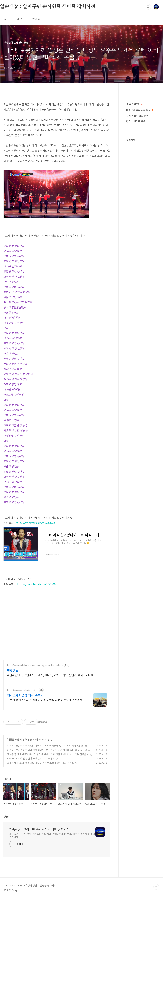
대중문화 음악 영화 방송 (20, 835)
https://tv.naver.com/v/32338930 (36, 523)
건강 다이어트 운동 (135, 121)
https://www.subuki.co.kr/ (22, 785)
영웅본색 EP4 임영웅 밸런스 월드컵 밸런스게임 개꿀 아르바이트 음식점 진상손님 (48, 850)
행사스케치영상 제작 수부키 (25, 791)
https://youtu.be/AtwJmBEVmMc (36, 632)
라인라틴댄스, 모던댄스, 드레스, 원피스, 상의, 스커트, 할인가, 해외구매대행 (50, 771)
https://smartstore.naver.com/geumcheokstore (35, 760)
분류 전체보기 (134, 104)
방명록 (36, 19)
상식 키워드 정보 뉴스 (137, 115)
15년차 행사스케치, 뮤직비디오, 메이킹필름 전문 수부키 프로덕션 (44, 795)
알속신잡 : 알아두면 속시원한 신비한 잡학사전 (47, 6)
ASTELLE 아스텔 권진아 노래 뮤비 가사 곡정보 (31, 854)
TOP (156, 982)
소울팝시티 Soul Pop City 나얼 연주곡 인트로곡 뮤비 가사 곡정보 (40, 858)
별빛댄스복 (14, 766)
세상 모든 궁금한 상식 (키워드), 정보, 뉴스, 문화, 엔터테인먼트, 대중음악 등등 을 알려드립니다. (52, 931)
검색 (148, 6)
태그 (19, 19)
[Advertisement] (56, 600)
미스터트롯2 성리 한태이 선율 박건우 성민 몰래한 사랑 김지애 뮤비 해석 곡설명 (47, 845)
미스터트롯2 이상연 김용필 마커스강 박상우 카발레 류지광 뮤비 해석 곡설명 (45, 841)
